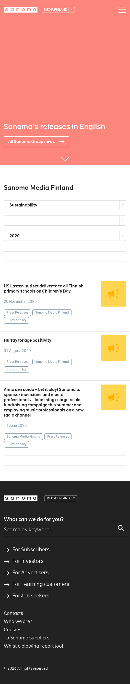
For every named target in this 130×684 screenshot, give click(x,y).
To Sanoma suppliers (26, 638)
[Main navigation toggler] (121, 10)
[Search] (121, 528)
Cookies (12, 630)
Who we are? (18, 621)
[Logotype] (21, 10)
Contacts (13, 613)
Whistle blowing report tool (33, 646)
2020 (14, 236)
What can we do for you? (34, 519)
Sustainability (23, 205)
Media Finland (56, 10)
